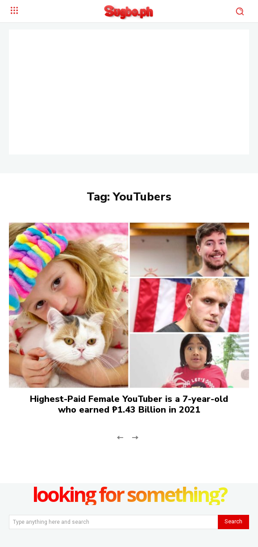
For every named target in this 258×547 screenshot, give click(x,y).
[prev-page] (120, 437)
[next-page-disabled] (134, 437)
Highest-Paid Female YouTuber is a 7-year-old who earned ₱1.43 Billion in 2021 (129, 404)
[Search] (233, 522)
